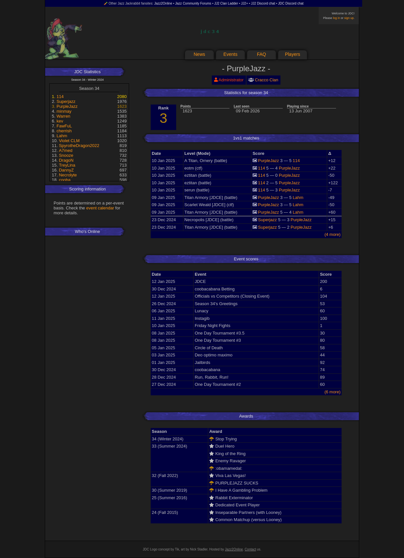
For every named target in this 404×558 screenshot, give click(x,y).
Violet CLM (69, 140)
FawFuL (64, 125)
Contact (250, 549)
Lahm (62, 135)
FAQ (261, 54)
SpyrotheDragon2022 (79, 145)
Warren (63, 116)
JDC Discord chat (291, 3)
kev (60, 121)
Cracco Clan (266, 79)
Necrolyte (68, 174)
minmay (64, 111)
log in (336, 18)
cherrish (64, 130)
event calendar (100, 207)
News (199, 54)
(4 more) (333, 234)
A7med (65, 150)
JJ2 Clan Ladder (226, 3)
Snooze (66, 155)
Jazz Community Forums (193, 3)
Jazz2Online (163, 3)
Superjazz (66, 101)
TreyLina (67, 165)
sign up (349, 18)
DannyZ (66, 170)
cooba (64, 179)
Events (231, 54)
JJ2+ (244, 3)
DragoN (66, 160)
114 (60, 96)
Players (292, 54)
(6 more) (333, 391)
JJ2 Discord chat (263, 3)
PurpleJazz (67, 106)
